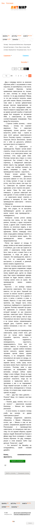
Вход (3, 3)
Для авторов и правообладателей (22, 512)
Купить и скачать (17, 461)
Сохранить (26, 55)
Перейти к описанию (11, 473)
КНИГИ (25, 36)
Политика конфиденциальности (22, 514)
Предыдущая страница (23, 473)
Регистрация (9, 3)
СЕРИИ (5, 39)
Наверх (30, 523)
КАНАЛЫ (15, 39)
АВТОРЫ (14, 36)
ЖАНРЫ (5, 36)
